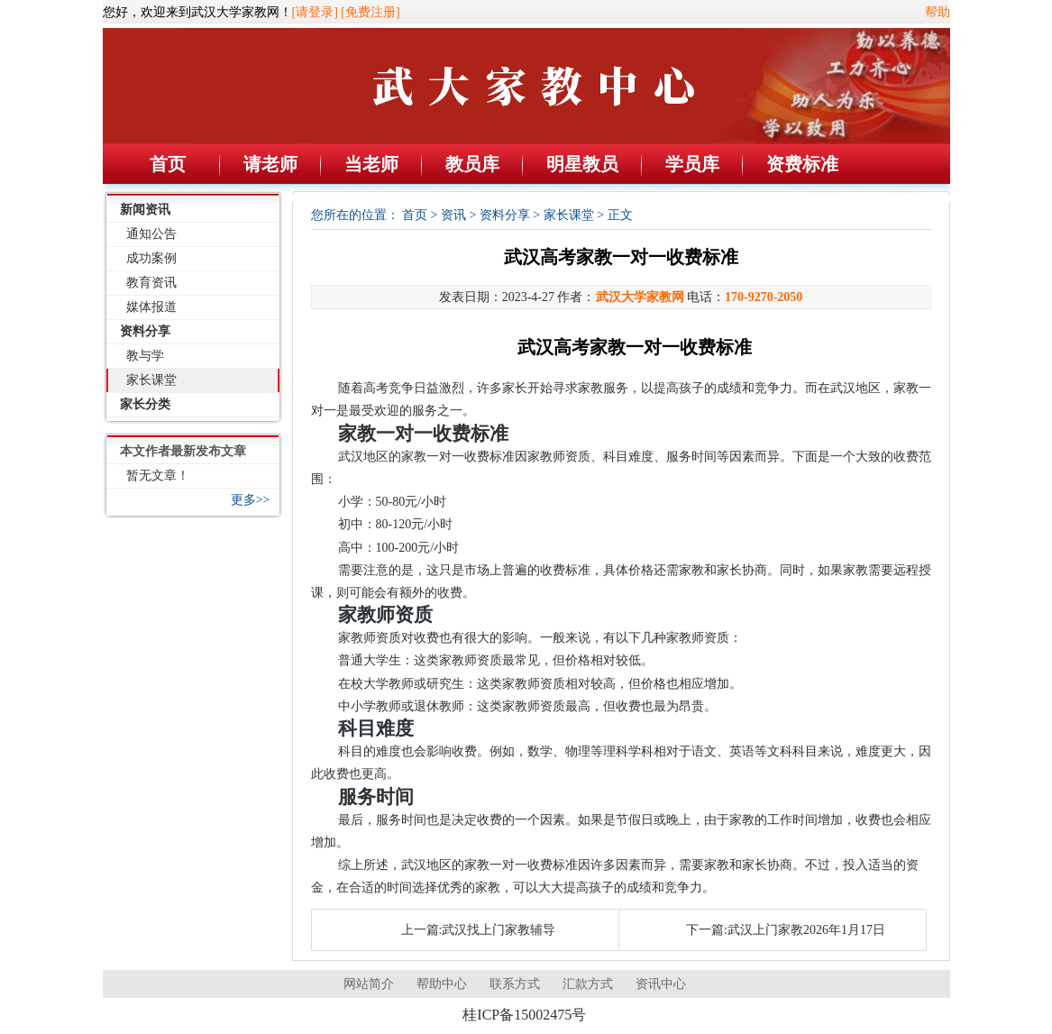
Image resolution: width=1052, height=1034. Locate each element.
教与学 (145, 355)
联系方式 (514, 984)
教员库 (472, 164)
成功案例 (151, 258)
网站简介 (368, 984)
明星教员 (582, 164)
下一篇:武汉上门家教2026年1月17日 (785, 930)
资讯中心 (661, 984)
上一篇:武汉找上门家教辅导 (478, 930)
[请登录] (315, 12)
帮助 (937, 12)
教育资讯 (151, 282)
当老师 (371, 164)
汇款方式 (588, 984)
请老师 (270, 164)
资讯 (453, 215)
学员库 (692, 164)
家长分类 (145, 404)
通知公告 (151, 234)
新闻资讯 (145, 209)
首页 (168, 164)
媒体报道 (151, 307)
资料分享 (145, 331)
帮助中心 (441, 984)
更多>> (250, 500)
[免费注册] (370, 12)
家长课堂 (151, 380)
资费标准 (802, 164)
